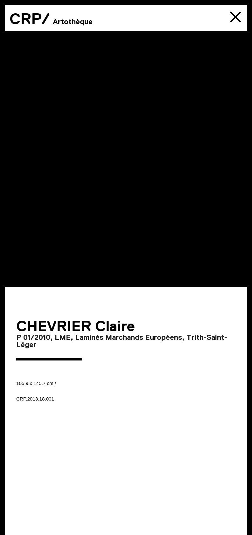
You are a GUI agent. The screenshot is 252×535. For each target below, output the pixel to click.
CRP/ (30, 18)
